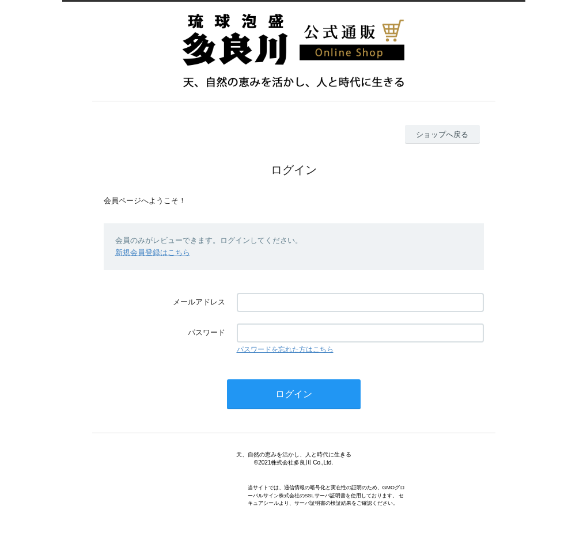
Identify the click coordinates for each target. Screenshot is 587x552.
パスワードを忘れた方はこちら (285, 349)
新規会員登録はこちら (152, 252)
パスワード (206, 332)
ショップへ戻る (442, 134)
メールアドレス (199, 302)
